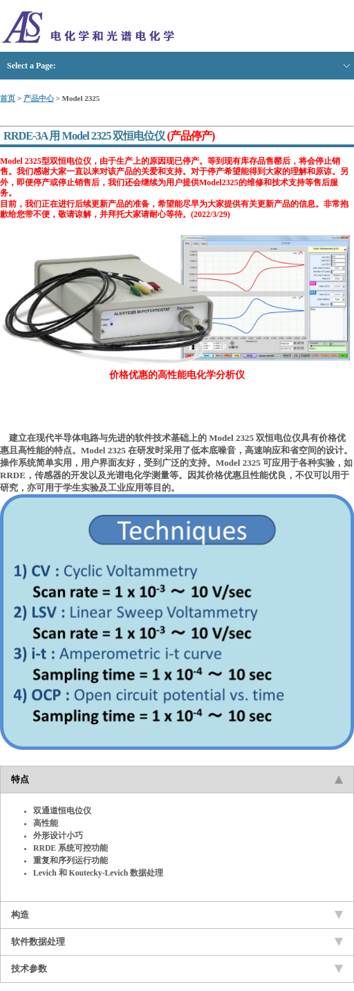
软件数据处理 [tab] (177, 941)
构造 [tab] (177, 914)
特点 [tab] (177, 779)
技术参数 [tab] (177, 968)
